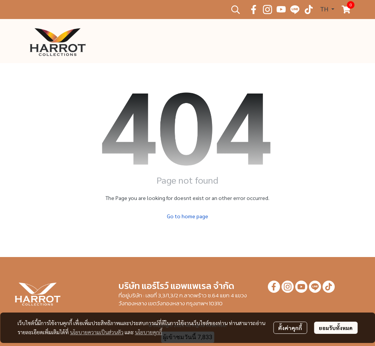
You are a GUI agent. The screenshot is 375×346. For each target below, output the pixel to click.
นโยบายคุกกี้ (148, 332)
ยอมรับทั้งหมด (336, 327)
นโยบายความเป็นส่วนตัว (96, 332)
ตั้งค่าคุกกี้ (290, 327)
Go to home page (187, 216)
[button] (235, 9)
